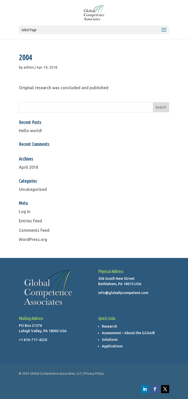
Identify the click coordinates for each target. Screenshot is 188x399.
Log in (24, 211)
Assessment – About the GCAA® (128, 333)
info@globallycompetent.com (123, 293)
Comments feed (34, 230)
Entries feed (30, 221)
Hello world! (30, 130)
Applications (112, 346)
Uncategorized (33, 189)
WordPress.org (33, 239)
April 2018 (28, 167)
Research (109, 326)
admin (28, 67)
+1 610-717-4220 (33, 340)
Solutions (110, 339)
